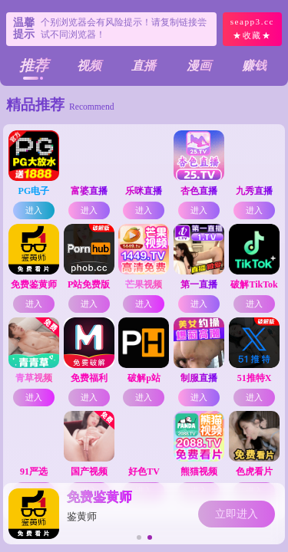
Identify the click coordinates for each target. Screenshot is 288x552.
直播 (143, 65)
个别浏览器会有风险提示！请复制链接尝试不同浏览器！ (124, 29)
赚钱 (254, 65)
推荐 (33, 66)
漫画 (199, 65)
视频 (89, 65)
